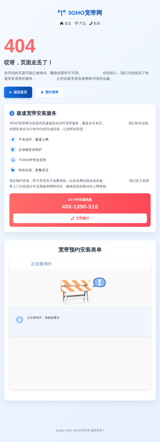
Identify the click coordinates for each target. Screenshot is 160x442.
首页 (65, 23)
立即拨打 (80, 218)
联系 (94, 23)
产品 (80, 23)
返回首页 (18, 92)
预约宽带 (50, 92)
